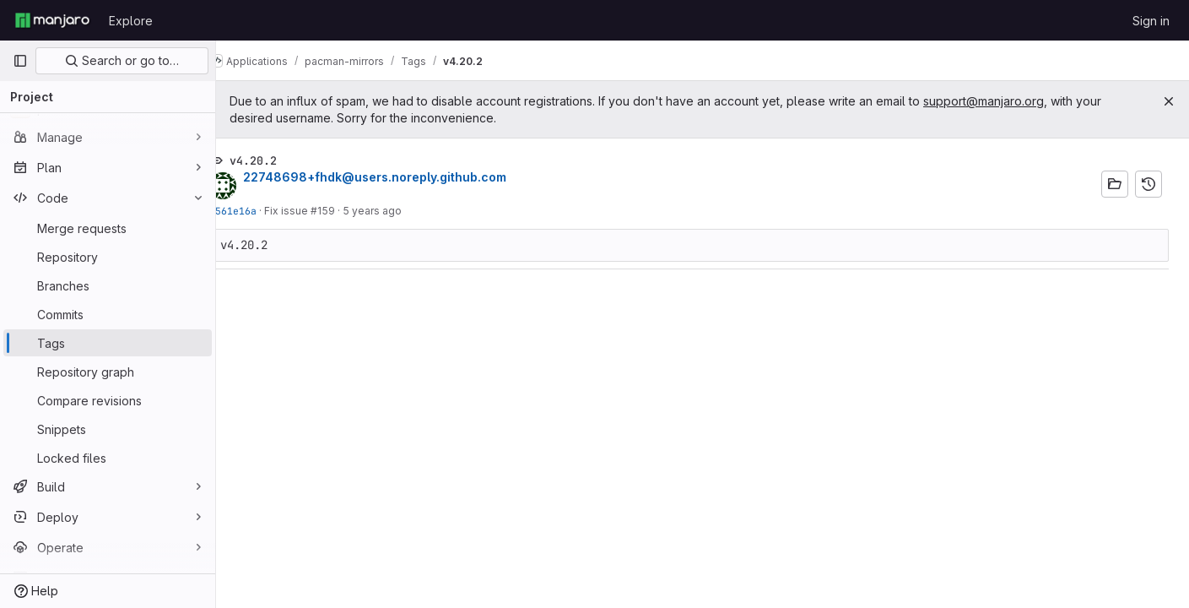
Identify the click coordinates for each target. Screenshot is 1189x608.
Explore (131, 21)
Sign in (1151, 21)
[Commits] (107, 314)
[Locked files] (107, 457)
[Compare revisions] (107, 400)
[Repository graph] (107, 371)
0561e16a (260, 210)
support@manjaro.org (1010, 101)
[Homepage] (52, 20)
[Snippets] (107, 428)
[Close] (1169, 101)
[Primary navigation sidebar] (20, 60)
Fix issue (314, 210)
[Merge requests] (107, 228)
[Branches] (107, 285)
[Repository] (107, 256)
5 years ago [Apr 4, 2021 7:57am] (399, 210)
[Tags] (107, 342)
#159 (350, 210)
